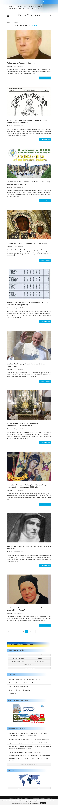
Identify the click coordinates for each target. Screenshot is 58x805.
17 (19, 631)
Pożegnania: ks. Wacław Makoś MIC (20, 63)
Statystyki (12, 694)
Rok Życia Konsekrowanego (18, 686)
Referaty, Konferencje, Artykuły (20, 690)
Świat (39, 788)
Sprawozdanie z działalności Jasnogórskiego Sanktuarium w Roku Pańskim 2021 (24, 424)
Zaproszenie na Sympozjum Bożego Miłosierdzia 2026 (25, 743)
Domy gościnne (40, 661)
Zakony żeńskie (39, 655)
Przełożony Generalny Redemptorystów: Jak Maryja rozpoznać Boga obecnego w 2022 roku (27, 486)
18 (23, 631)
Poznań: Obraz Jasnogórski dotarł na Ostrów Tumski (27, 243)
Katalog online (29, 664)
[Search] (50, 16)
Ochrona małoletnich (29, 668)
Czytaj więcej (45, 78)
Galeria (11, 771)
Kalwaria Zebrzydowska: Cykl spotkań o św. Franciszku (26, 739)
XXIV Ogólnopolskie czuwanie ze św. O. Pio (22, 752)
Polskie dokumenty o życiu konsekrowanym (24, 683)
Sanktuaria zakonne (18, 661)
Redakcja (9, 66)
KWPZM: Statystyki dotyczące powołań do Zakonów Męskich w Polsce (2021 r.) (27, 303)
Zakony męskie (18, 655)
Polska (18, 788)
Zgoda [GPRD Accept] (43, 803)
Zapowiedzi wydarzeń (16, 729)
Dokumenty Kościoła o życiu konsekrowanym (25, 679)
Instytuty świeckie (18, 658)
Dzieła (40, 658)
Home (8, 22)
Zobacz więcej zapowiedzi (29, 764)
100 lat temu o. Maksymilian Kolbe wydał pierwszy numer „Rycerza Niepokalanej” (27, 121)
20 (30, 631)
